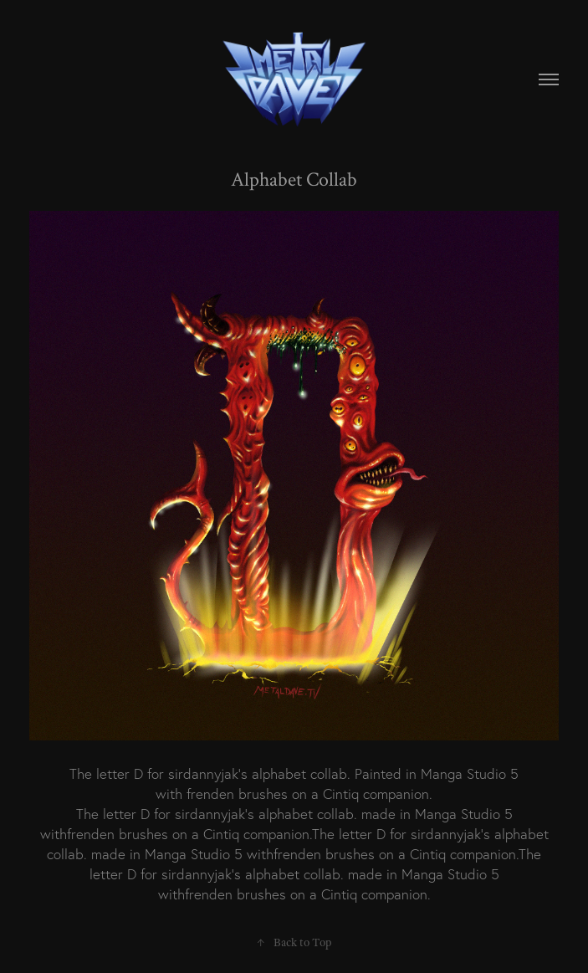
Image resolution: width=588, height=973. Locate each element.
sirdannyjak (203, 773)
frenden (210, 793)
